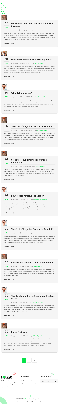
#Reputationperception (40, 199)
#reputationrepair (40, 166)
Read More (9, 43)
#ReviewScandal (37, 266)
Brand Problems (19, 332)
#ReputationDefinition (41, 97)
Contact (3, 13)
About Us (25, 402)
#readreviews (38, 30)
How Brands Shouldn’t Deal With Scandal (32, 262)
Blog (32, 380)
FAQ (2, 9)
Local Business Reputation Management (31, 59)
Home (2, 5)
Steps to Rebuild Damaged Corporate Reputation (30, 161)
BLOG (2, 11)
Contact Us (34, 384)
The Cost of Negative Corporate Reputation (33, 126)
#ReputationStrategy (38, 302)
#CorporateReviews (38, 233)
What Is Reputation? (21, 93)
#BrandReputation (38, 336)
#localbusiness (39, 63)
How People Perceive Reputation (27, 195)
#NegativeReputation (43, 130)
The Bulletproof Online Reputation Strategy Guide (33, 297)
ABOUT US (3, 7)
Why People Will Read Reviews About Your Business (32, 25)
